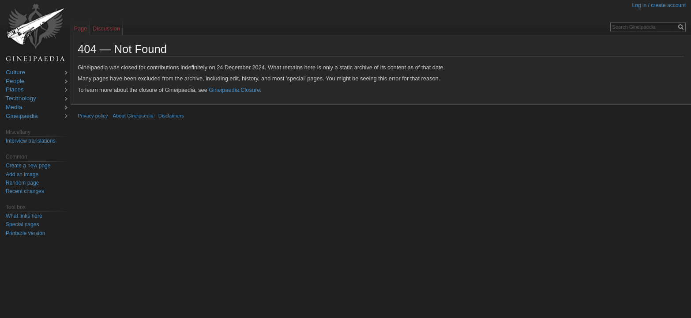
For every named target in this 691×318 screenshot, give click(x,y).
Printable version (25, 233)
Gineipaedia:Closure (234, 90)
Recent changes (25, 191)
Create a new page (28, 166)
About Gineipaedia (133, 115)
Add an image (22, 174)
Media (14, 107)
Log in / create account (659, 5)
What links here (24, 216)
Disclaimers (171, 115)
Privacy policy (93, 115)
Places (15, 90)
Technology (21, 99)
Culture (15, 73)
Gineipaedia (22, 116)
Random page (22, 183)
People (15, 81)
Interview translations (31, 141)
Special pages (22, 224)
